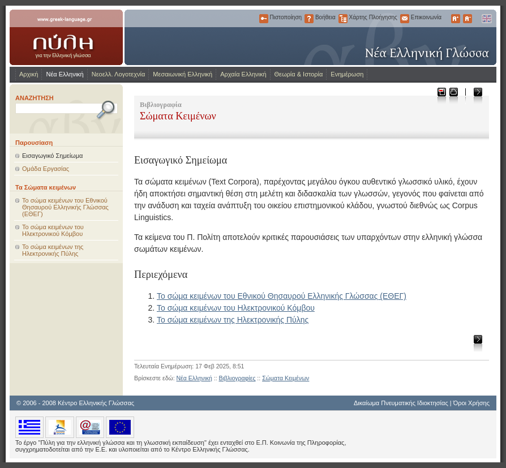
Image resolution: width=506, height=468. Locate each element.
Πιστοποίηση (263, 18)
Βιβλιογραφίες (236, 378)
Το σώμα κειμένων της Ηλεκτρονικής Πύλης (52, 250)
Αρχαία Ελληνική (243, 74)
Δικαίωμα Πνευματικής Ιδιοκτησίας (401, 403)
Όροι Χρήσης (471, 403)
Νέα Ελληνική (64, 74)
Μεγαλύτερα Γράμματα (455, 18)
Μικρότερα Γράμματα (467, 18)
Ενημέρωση (347, 74)
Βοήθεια (309, 18)
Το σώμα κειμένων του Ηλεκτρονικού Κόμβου (53, 230)
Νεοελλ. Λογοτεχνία (118, 74)
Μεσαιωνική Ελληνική (182, 74)
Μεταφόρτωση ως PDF (441, 95)
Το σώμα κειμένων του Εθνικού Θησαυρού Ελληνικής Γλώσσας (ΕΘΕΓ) (65, 207)
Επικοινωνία (404, 18)
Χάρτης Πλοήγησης (343, 18)
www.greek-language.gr (66, 37)
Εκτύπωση (453, 95)
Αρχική (28, 74)
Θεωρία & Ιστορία (299, 74)
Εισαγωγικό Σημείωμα (52, 155)
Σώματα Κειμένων (285, 378)
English (486, 18)
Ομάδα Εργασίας (45, 168)
